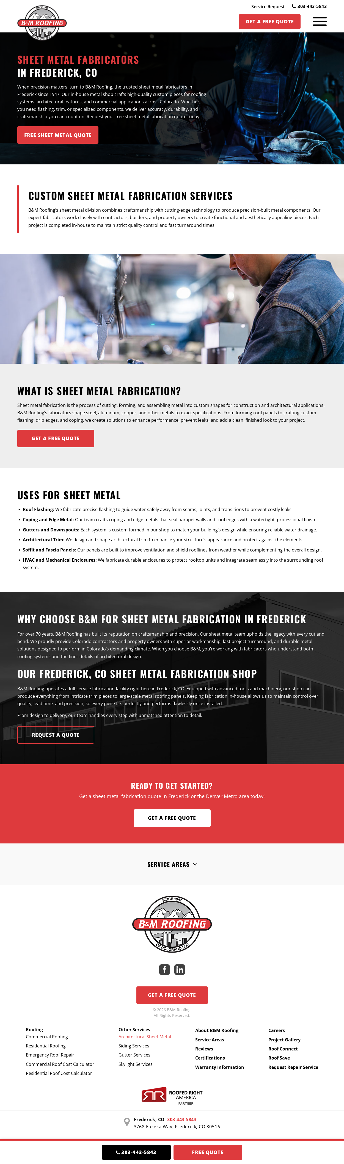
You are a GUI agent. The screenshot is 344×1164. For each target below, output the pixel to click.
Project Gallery (284, 1040)
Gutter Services (134, 1055)
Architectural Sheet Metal (145, 1037)
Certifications (210, 1058)
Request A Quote (56, 735)
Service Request (268, 7)
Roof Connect (283, 1049)
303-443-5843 (309, 6)
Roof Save (279, 1058)
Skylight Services (136, 1064)
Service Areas (168, 864)
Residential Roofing (46, 1046)
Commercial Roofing (47, 1037)
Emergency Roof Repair (50, 1055)
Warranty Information (219, 1067)
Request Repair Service (293, 1067)
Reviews (204, 1049)
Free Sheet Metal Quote (58, 135)
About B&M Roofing (216, 1030)
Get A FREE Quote (55, 438)
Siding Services (134, 1046)
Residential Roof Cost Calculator (59, 1073)
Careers (276, 1030)
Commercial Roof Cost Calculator (60, 1064)
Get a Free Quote (172, 818)
